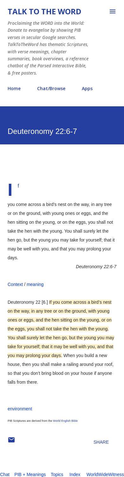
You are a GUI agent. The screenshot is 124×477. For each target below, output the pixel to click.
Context (15, 284)
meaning (35, 284)
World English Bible (65, 420)
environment (20, 408)
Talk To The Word (44, 11)
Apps (87, 88)
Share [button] (101, 442)
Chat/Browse (51, 88)
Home (14, 88)
